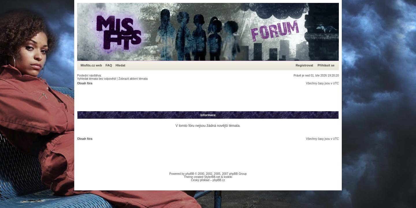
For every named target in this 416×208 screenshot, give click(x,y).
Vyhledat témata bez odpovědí (96, 78)
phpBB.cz (219, 180)
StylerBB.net (212, 177)
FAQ (108, 65)
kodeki (228, 177)
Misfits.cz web (93, 65)
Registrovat (304, 65)
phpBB (189, 173)
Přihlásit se (326, 65)
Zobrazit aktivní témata (133, 78)
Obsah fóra (84, 83)
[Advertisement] (182, 98)
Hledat (120, 65)
